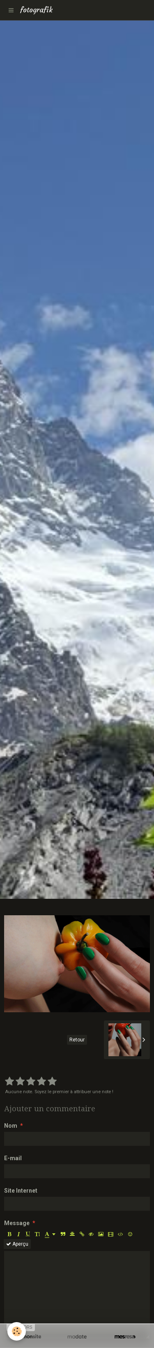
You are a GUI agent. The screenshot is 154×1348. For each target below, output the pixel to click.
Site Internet (20, 1190)
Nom (10, 1125)
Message (17, 1223)
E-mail (13, 1158)
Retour (77, 1040)
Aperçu (17, 1244)
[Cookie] (16, 1331)
